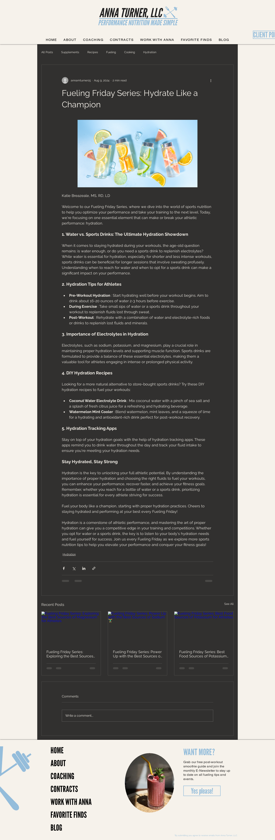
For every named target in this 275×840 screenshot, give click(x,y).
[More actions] (210, 80)
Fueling (111, 52)
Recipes (92, 52)
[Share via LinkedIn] (84, 568)
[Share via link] (94, 568)
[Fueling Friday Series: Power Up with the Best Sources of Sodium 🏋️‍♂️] (137, 628)
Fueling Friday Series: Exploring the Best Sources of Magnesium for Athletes (69, 654)
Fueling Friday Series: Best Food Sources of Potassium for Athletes (203, 654)
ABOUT (58, 763)
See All (229, 603)
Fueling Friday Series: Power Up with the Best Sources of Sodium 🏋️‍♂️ (137, 654)
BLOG (56, 827)
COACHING (62, 776)
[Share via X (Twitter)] (74, 568)
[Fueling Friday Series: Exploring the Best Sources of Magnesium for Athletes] (71, 628)
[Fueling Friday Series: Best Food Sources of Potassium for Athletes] (203, 628)
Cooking (129, 52)
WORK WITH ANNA (65, 802)
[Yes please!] (202, 791)
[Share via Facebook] (64, 568)
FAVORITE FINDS (65, 815)
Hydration (149, 52)
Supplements (70, 52)
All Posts (47, 52)
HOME (57, 750)
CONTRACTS (64, 789)
